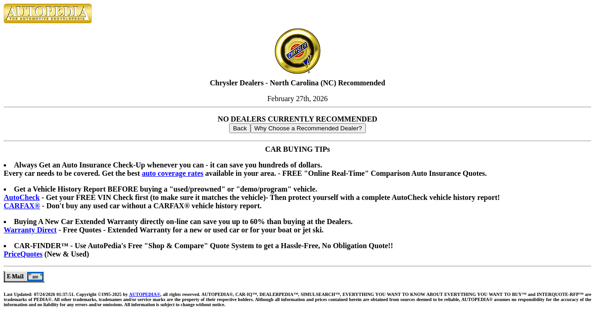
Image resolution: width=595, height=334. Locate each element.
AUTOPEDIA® (144, 294)
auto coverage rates (172, 173)
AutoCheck (22, 197)
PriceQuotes (23, 254)
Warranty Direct (30, 230)
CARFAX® (22, 206)
